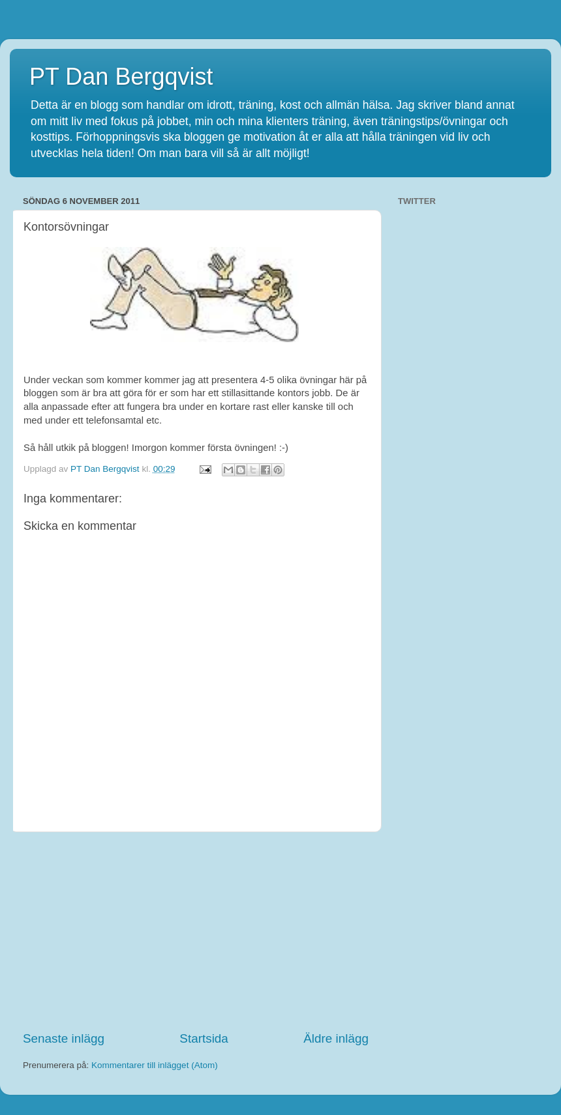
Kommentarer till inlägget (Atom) (154, 1065)
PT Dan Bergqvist (121, 76)
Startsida (203, 1038)
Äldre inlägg (336, 1038)
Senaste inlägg (63, 1038)
